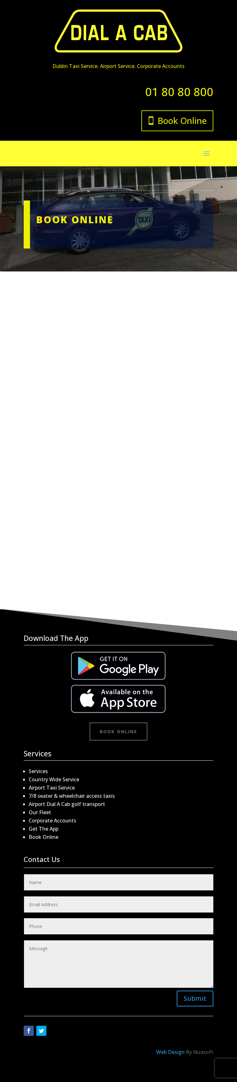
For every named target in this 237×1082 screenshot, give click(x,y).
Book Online (182, 120)
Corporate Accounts (52, 820)
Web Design (170, 1051)
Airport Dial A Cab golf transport (67, 804)
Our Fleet (40, 812)
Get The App (43, 828)
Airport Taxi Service (52, 787)
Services (38, 771)
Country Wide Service (54, 779)
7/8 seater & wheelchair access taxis (72, 795)
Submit (195, 998)
